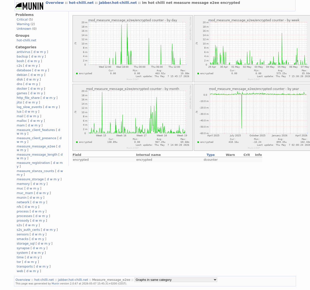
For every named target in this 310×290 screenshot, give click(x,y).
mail (20, 116)
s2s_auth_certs (28, 230)
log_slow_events (29, 107)
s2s (19, 225)
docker (22, 88)
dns (19, 84)
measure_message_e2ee (36, 146)
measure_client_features (36, 130)
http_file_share (28, 98)
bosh (20, 61)
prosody (23, 220)
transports (25, 266)
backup (22, 56)
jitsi (19, 102)
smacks (22, 239)
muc (20, 188)
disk (20, 79)
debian (22, 75)
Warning (23, 24)
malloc (22, 121)
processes (24, 216)
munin (22, 197)
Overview (55, 3)
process (23, 211)
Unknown (24, 28)
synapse (23, 248)
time (20, 257)
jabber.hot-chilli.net (118, 3)
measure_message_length (37, 154)
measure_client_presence (36, 138)
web (20, 271)
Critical (22, 19)
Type (211, 155)
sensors (23, 234)
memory (23, 184)
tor (19, 262)
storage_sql (25, 243)
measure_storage (30, 179)
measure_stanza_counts (35, 171)
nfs (19, 207)
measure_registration (33, 163)
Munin (55, 283)
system (22, 252)
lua (19, 111)
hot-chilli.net (82, 3)
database (24, 70)
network (23, 202)
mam (21, 125)
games (22, 93)
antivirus (23, 52)
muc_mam (25, 193)
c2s (19, 65)
